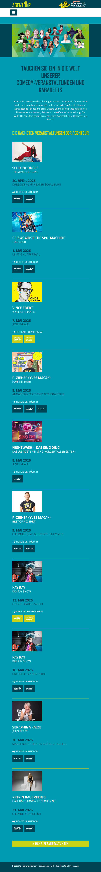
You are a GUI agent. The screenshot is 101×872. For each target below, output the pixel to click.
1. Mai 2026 (21, 250)
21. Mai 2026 (22, 810)
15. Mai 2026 (22, 600)
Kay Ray (18, 587)
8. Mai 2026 (21, 390)
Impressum (74, 865)
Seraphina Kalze (26, 727)
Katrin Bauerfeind (29, 797)
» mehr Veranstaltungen (50, 844)
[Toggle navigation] (13, 12)
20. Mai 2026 (22, 740)
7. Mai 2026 (21, 320)
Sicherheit (55, 865)
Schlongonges (25, 167)
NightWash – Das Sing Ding (36, 447)
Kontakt (64, 865)
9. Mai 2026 (21, 530)
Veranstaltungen (30, 865)
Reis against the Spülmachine (38, 237)
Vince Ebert (22, 307)
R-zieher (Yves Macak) (31, 377)
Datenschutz (44, 865)
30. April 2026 (24, 180)
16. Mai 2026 (22, 670)
